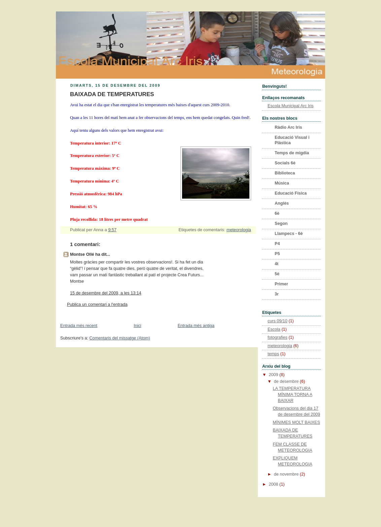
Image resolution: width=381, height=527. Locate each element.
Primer (281, 284)
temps (273, 354)
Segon (281, 223)
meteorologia (239, 230)
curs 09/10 (277, 321)
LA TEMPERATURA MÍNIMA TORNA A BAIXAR (293, 394)
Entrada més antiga (196, 325)
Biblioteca (285, 173)
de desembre (287, 381)
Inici (137, 325)
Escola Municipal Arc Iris (291, 106)
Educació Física (291, 193)
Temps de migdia (292, 153)
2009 (274, 374)
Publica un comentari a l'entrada (97, 304)
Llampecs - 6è (289, 233)
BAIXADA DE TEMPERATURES (112, 94)
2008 (274, 484)
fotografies (277, 337)
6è (277, 213)
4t (276, 263)
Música (282, 183)
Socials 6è (285, 163)
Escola (274, 329)
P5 (277, 253)
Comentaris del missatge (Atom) (120, 338)
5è (277, 274)
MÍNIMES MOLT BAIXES (296, 422)
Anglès (282, 203)
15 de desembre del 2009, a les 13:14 (105, 293)
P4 (277, 243)
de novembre (287, 474)
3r (277, 294)
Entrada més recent (78, 325)
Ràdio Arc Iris (288, 127)
